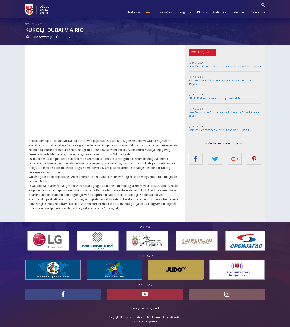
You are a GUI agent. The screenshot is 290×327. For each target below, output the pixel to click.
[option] (70, 241)
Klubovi (202, 12)
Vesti (148, 12)
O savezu (257, 12)
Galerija (219, 12)
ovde (157, 308)
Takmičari (165, 12)
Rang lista (184, 12)
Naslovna (133, 12)
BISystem (151, 321)
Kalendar (238, 12)
